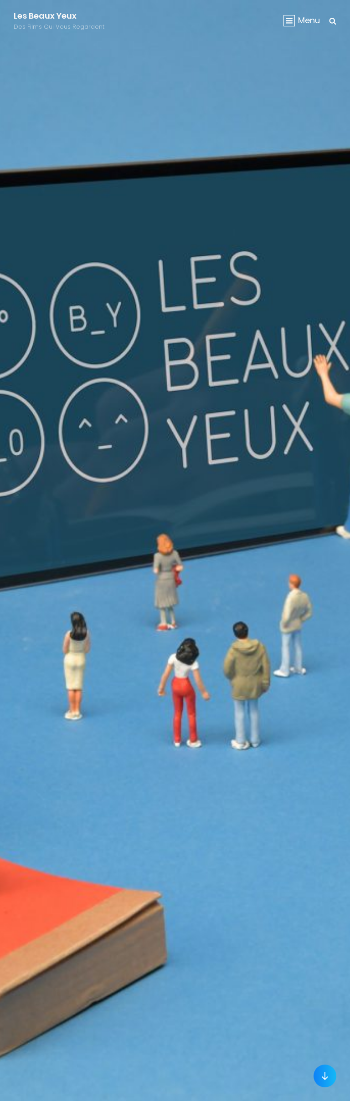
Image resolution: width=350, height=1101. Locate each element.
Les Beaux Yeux (45, 15)
